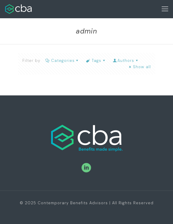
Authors (126, 60)
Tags (96, 60)
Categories (62, 60)
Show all (139, 66)
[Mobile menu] (165, 9)
